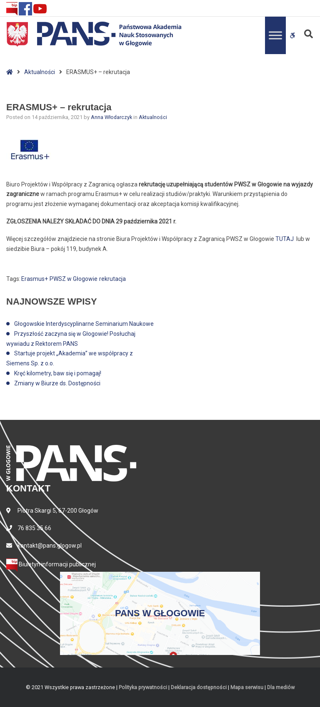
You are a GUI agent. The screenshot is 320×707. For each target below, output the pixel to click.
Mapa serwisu (246, 687)
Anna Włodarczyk (112, 117)
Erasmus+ (34, 278)
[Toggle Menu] (275, 35)
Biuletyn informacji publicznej (51, 564)
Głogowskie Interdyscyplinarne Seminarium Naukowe (84, 323)
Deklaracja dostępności (199, 687)
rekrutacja (112, 278)
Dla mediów (281, 687)
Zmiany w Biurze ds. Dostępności (57, 383)
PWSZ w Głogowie (74, 278)
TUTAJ (284, 239)
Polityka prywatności (143, 687)
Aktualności (39, 72)
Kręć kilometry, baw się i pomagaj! (57, 373)
